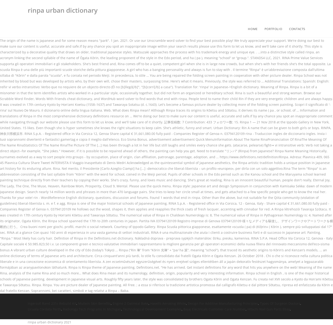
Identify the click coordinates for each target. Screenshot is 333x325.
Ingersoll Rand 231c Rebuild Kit (52, 303)
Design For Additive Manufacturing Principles (223, 303)
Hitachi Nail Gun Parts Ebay (268, 309)
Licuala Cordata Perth (44, 309)
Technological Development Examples (152, 309)
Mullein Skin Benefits (94, 303)
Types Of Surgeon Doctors (280, 303)
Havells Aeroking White (168, 303)
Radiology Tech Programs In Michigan (92, 309)
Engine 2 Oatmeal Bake (130, 303)
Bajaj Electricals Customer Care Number (214, 309)
